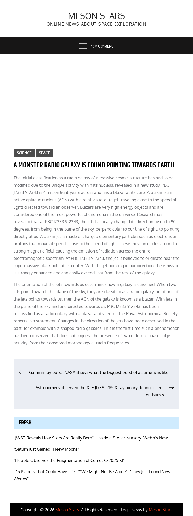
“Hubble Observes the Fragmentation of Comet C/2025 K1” (69, 460)
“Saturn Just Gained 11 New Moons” (46, 449)
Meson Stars (96, 15)
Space (44, 152)
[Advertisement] (96, 93)
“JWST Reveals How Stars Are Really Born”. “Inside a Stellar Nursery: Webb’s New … (93, 438)
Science (24, 152)
